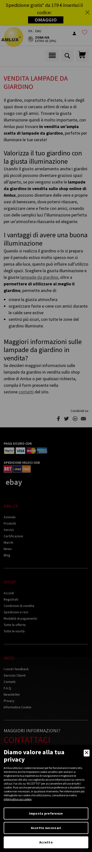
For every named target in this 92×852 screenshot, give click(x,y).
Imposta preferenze (46, 813)
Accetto (46, 842)
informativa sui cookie (17, 799)
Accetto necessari (46, 828)
